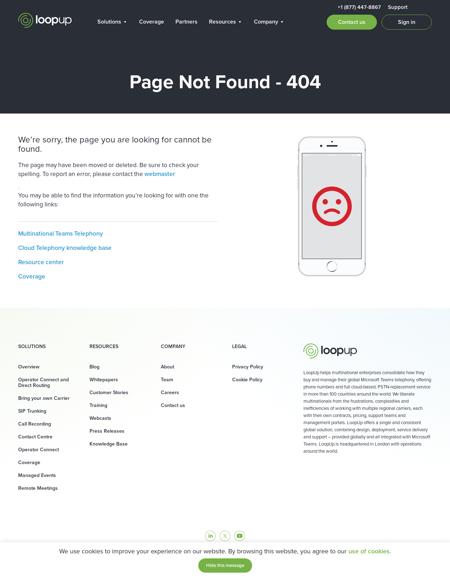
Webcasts (100, 418)
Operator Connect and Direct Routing (43, 382)
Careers (170, 392)
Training (98, 405)
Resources (225, 21)
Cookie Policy (247, 379)
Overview (29, 367)
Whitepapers (104, 379)
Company (269, 21)
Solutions (112, 21)
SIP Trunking (32, 411)
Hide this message (225, 565)
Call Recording (34, 424)
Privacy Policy (247, 367)
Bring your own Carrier (44, 398)
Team (167, 379)
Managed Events (37, 475)
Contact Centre (35, 437)
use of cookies (369, 551)
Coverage (151, 21)
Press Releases (107, 431)
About (167, 367)
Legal (239, 346)
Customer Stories (109, 392)
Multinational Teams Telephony (60, 233)
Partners (186, 21)
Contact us (351, 22)
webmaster (159, 174)
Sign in (406, 22)
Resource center (41, 262)
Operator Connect (38, 449)
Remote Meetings (38, 488)
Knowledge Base (109, 444)
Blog (94, 367)
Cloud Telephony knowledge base (65, 247)
